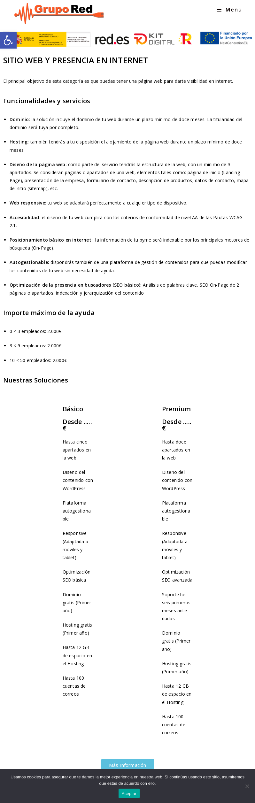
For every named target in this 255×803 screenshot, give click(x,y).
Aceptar (129, 793)
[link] (8, 40)
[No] (247, 786)
